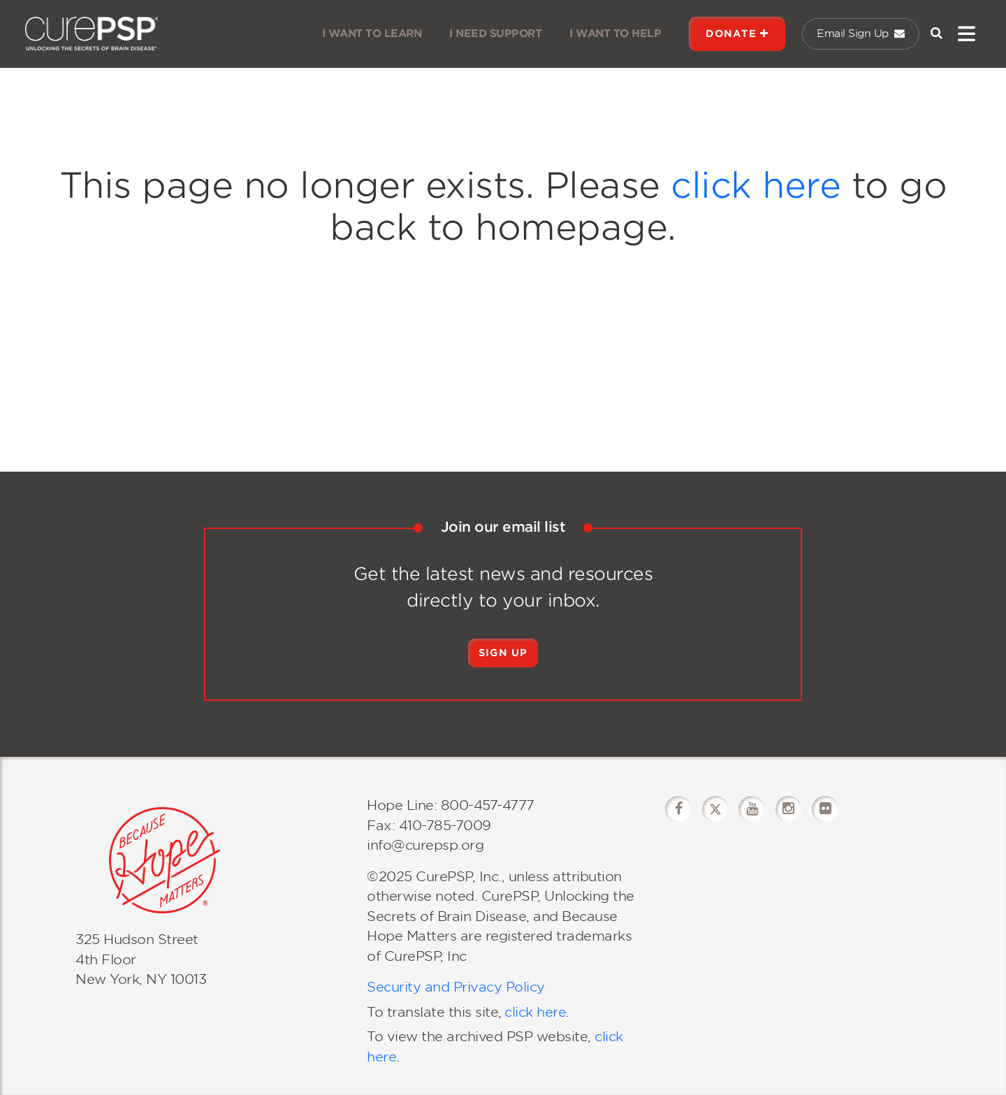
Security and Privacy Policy (456, 987)
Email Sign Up (861, 33)
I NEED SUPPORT (495, 33)
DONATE (737, 33)
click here (755, 185)
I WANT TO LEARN (372, 33)
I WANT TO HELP (615, 33)
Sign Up (503, 652)
